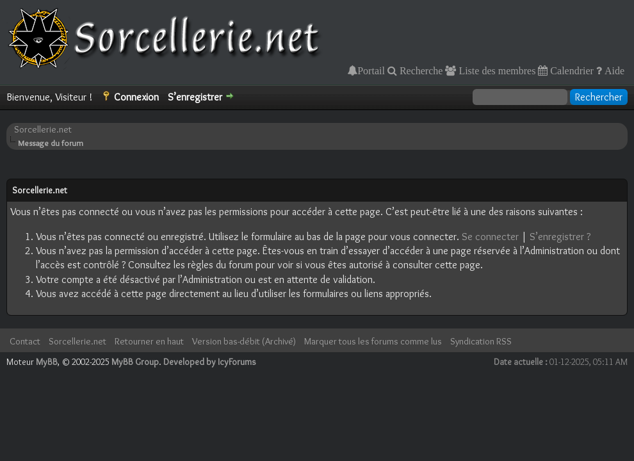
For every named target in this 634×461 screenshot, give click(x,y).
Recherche (420, 70)
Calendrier (571, 70)
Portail (371, 70)
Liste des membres (495, 70)
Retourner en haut (149, 341)
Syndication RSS (481, 341)
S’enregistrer (195, 97)
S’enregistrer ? (560, 236)
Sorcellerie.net (43, 129)
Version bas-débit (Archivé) (244, 341)
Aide (613, 70)
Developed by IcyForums (209, 362)
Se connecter (490, 236)
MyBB (47, 362)
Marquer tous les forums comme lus (373, 341)
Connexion (136, 97)
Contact (25, 341)
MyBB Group (135, 362)
